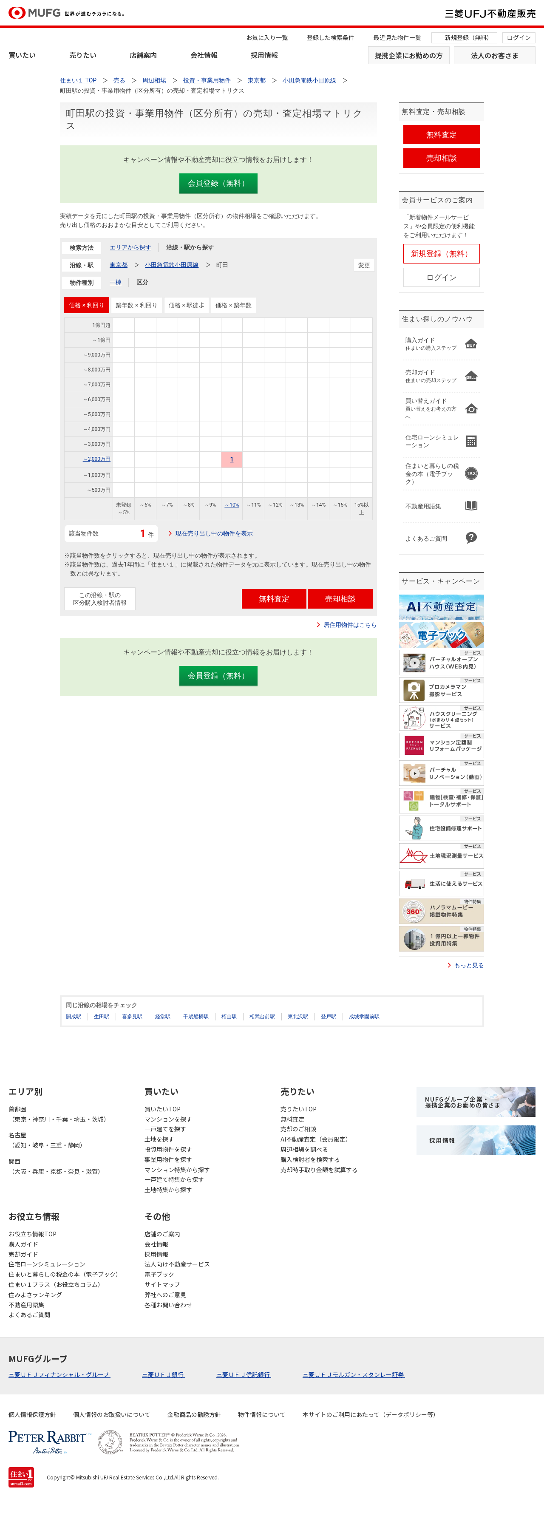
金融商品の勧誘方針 (194, 1414)
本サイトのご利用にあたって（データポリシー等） (371, 1414)
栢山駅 (229, 1017)
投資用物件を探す (168, 1149)
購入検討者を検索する (310, 1159)
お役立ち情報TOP (32, 1234)
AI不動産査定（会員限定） (315, 1139)
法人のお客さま (494, 55)
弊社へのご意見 (165, 1294)
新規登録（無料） (469, 37)
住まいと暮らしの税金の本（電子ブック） (65, 1274)
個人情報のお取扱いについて (111, 1414)
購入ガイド (23, 1244)
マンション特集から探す (177, 1169)
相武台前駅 (262, 1017)
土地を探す (159, 1139)
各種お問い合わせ (168, 1304)
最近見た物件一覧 (397, 37)
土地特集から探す (168, 1189)
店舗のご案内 (162, 1234)
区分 (142, 282)
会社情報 (204, 55)
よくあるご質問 (29, 1314)
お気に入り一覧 (267, 37)
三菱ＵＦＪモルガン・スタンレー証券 (354, 1374)
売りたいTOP (298, 1109)
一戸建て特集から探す (174, 1179)
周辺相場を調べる (304, 1149)
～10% (231, 505)
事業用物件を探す (168, 1159)
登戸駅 (328, 1017)
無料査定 (292, 1119)
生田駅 (101, 1017)
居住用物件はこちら (350, 624)
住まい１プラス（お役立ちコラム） (56, 1284)
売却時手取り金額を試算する (319, 1169)
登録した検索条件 (330, 37)
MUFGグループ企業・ (463, 1102)
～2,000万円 (96, 459)
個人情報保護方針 (32, 1414)
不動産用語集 (26, 1304)
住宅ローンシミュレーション (46, 1264)
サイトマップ (162, 1284)
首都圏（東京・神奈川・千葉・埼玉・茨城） (59, 1114)
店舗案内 (143, 55)
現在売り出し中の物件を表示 (214, 533)
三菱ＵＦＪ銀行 (163, 1374)
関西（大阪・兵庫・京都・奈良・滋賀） (56, 1166)
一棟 (116, 282)
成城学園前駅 (364, 1017)
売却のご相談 (298, 1129)
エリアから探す (130, 247)
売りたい (82, 55)
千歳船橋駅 (196, 1017)
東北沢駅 (298, 1017)
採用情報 (264, 55)
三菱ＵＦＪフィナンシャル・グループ (59, 1374)
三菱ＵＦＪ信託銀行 (243, 1374)
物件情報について (262, 1414)
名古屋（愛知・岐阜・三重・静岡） (47, 1139)
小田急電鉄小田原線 (171, 264)
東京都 (119, 264)
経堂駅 (162, 1017)
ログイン (519, 37)
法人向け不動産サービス (177, 1264)
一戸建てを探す (165, 1129)
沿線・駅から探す (190, 247)
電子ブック (159, 1274)
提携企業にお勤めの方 (409, 55)
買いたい (22, 55)
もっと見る (469, 965)
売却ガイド (23, 1254)
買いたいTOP (162, 1109)
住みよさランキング (35, 1294)
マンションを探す (168, 1119)
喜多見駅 (132, 1017)
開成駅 (73, 1017)
